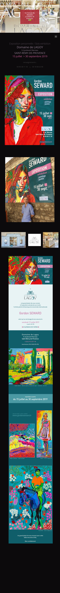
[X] (56, 36)
